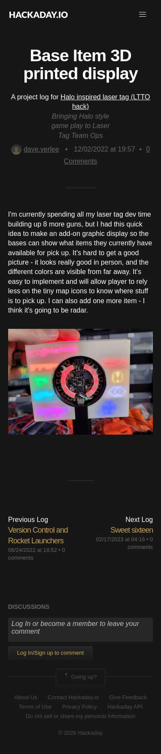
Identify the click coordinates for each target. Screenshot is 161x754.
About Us (25, 697)
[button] (142, 14)
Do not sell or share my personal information (80, 716)
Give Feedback (127, 697)
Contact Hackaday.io (73, 697)
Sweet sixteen (131, 530)
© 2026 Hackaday (80, 733)
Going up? (80, 677)
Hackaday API (125, 706)
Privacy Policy (79, 706)
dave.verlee (35, 149)
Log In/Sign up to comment (50, 653)
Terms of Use (35, 706)
